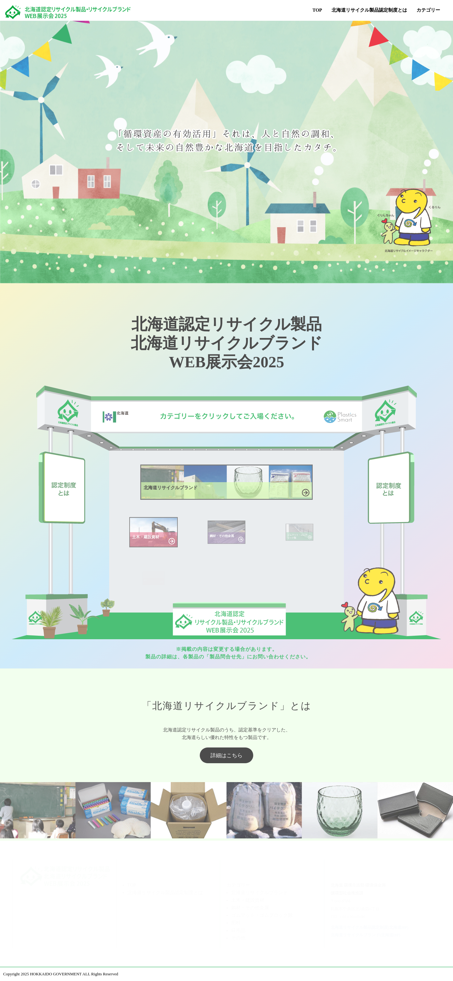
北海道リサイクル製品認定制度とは (369, 10)
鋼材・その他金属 (250, 907)
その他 (238, 937)
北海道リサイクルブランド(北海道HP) (365, 935)
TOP (317, 10)
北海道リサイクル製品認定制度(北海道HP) (370, 927)
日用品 (238, 930)
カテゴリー (238, 885)
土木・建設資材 (247, 900)
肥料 (236, 922)
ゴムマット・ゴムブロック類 (262, 915)
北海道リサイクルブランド (259, 892)
